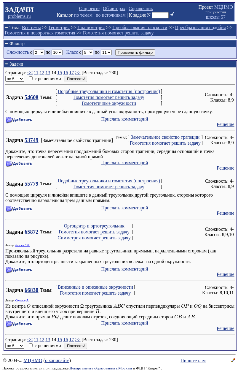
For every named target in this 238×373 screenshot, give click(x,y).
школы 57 (216, 17)
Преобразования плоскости (139, 27)
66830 (32, 290)
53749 (32, 140)
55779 (32, 184)
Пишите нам (193, 360)
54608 (32, 97)
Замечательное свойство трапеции (165, 137)
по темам (83, 15)
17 (71, 72)
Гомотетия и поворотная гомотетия (40, 32)
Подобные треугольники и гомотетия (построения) (109, 91)
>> (77, 72)
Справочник (141, 8)
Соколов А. (22, 300)
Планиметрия (91, 27)
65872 (32, 232)
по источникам (111, 15)
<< (30, 72)
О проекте (89, 8)
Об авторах (114, 8)
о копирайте (57, 360)
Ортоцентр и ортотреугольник (94, 225)
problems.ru (19, 16)
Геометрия (59, 27)
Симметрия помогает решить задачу (94, 237)
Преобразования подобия (200, 27)
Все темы (31, 27)
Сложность (18, 52)
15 (59, 72)
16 (65, 72)
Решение (225, 124)
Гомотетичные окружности (109, 103)
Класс (72, 52)
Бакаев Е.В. (22, 245)
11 (36, 72)
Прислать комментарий (124, 118)
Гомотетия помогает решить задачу (118, 32)
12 (41, 72)
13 (47, 72)
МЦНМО (223, 7)
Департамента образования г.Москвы (101, 368)
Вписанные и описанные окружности (95, 287)
